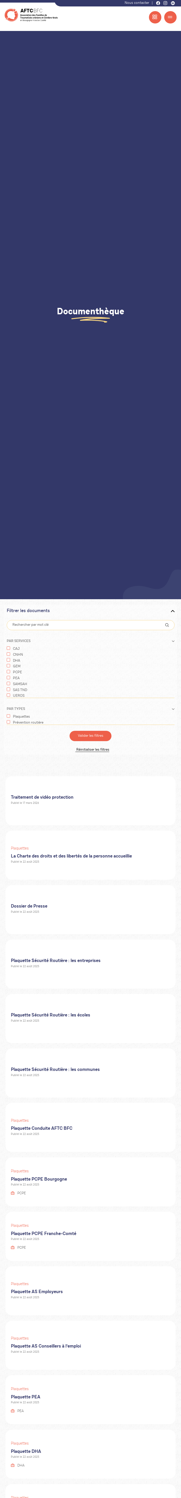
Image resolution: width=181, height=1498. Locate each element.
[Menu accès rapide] (155, 17)
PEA (16, 678)
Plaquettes (21, 717)
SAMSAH (20, 684)
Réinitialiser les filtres (90, 749)
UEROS (19, 696)
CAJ (16, 649)
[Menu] (170, 17)
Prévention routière (28, 723)
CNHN (18, 655)
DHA (16, 661)
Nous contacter (137, 3)
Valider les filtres (90, 736)
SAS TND (20, 690)
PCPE (17, 672)
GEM (16, 666)
